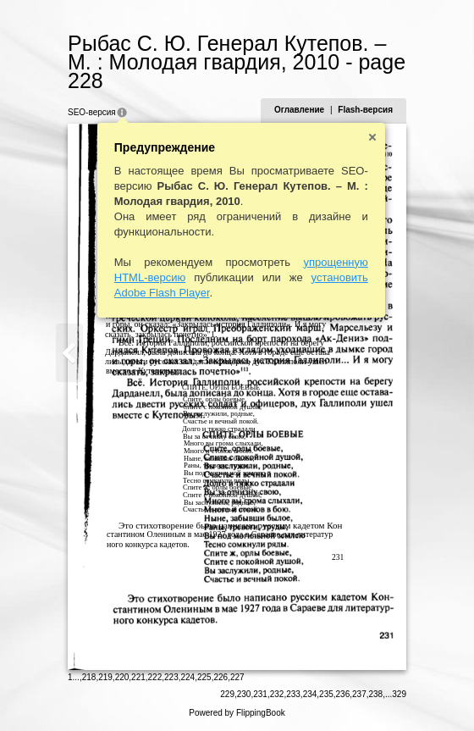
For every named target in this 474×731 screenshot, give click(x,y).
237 (359, 694)
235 (326, 694)
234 (310, 694)
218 (89, 677)
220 (122, 677)
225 (204, 677)
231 (260, 694)
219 (105, 677)
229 (227, 694)
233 (293, 694)
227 (237, 677)
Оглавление (299, 109)
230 (244, 694)
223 (171, 677)
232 (277, 694)
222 (155, 677)
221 (138, 677)
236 (343, 694)
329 (399, 694)
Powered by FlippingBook (236, 712)
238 (376, 694)
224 (188, 677)
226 (220, 677)
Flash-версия (365, 109)
